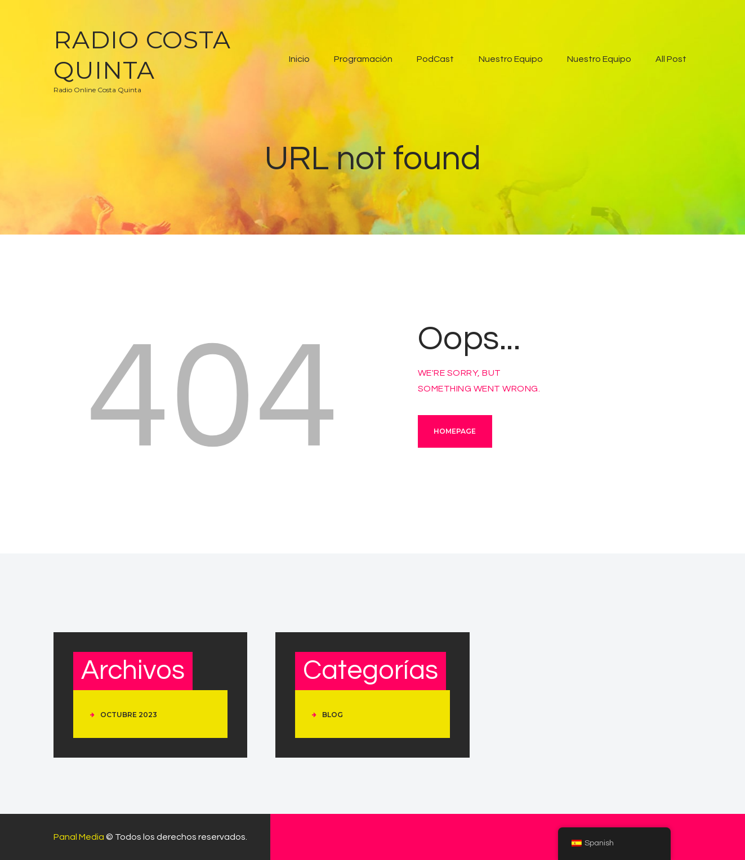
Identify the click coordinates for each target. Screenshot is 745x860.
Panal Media (78, 836)
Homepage (455, 431)
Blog (332, 714)
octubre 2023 (128, 714)
